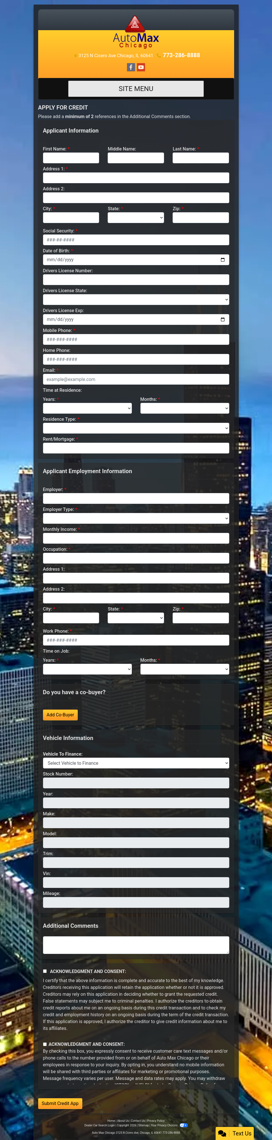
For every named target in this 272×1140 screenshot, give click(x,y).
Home (111, 1120)
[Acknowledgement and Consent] (45, 971)
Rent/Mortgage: (59, 439)
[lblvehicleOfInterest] (136, 763)
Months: (148, 399)
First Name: (55, 149)
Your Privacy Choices (169, 1125)
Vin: (47, 873)
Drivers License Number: (68, 270)
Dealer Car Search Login (99, 1125)
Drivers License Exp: (63, 310)
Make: (49, 814)
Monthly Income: (60, 529)
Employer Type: (58, 509)
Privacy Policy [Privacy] (156, 1120)
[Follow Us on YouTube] (141, 67)
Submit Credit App (60, 1103)
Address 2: (54, 188)
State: (114, 208)
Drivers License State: (65, 290)
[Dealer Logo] (136, 32)
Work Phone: (56, 631)
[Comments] (136, 945)
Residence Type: (59, 419)
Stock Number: (58, 774)
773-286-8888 (181, 55)
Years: (49, 399)
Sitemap (143, 1125)
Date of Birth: (56, 250)
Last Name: (184, 149)
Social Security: (59, 231)
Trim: (48, 853)
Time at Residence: (62, 390)
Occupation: (55, 549)
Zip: (176, 208)
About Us (123, 1120)
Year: (48, 794)
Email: (49, 370)
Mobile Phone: (57, 330)
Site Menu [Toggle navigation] (136, 89)
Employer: (53, 489)
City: (47, 208)
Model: (50, 833)
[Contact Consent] (45, 1044)
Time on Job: (56, 651)
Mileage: (51, 893)
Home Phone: (57, 350)
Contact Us (138, 1120)
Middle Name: (122, 149)
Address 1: (54, 169)
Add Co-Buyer (60, 715)
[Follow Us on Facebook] (131, 67)
